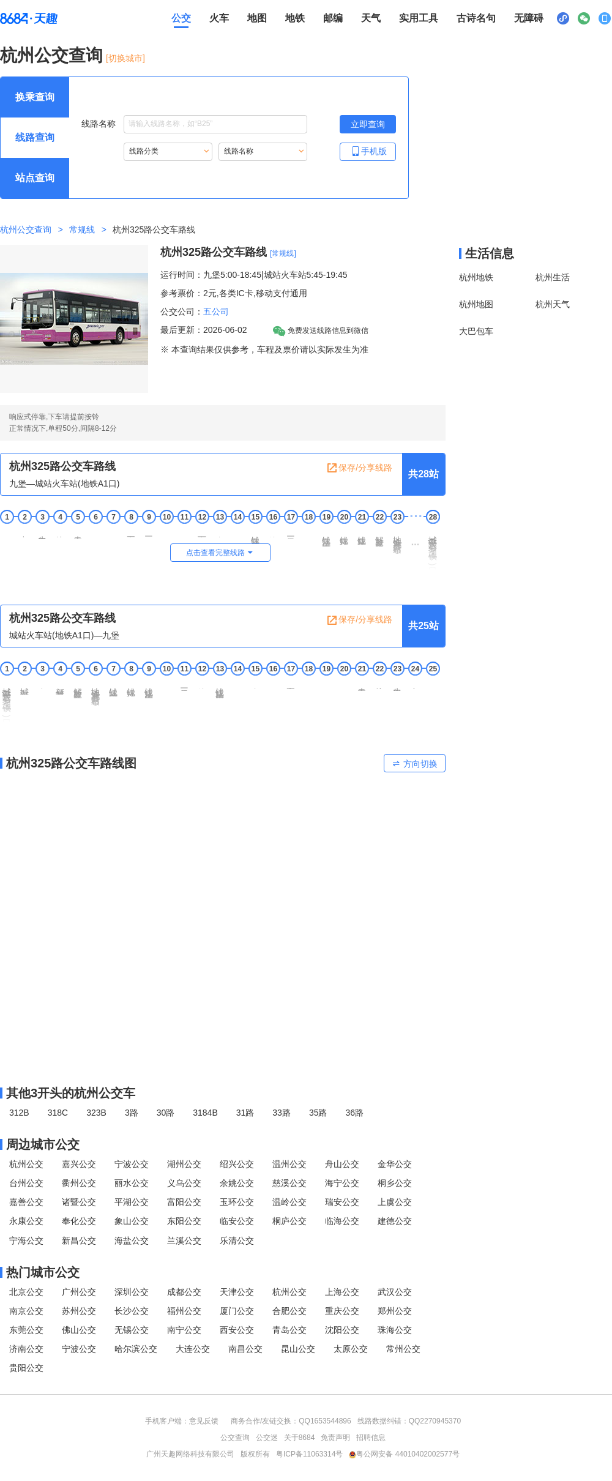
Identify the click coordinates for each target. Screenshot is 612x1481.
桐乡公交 (395, 1183)
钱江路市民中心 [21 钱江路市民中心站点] (362, 535)
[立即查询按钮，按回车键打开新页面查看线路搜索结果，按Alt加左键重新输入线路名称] (368, 124)
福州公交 (184, 1311)
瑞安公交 (342, 1202)
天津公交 (237, 1292)
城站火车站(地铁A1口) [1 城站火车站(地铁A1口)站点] (7, 700)
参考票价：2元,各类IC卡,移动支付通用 (233, 293)
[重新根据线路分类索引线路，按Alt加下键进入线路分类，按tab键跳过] (168, 152)
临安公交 (237, 1221)
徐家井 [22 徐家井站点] (379, 684)
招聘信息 (371, 1437)
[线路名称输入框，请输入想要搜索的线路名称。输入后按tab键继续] (215, 124)
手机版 (368, 150)
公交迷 (267, 1437)
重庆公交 (342, 1311)
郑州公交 (395, 1311)
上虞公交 (395, 1202)
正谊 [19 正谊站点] (326, 683)
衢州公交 (79, 1183)
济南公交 (26, 1349)
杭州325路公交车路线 (213, 252)
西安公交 (237, 1330)
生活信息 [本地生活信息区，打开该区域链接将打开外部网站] (489, 253)
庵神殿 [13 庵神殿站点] (220, 532)
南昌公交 (245, 1349)
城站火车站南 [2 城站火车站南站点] (24, 686)
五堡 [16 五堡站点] (273, 683)
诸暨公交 (79, 1202)
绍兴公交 (237, 1164)
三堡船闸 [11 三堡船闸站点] (184, 684)
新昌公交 (79, 1240)
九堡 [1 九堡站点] (7, 531)
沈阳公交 (342, 1330)
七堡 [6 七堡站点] (95, 531)
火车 (219, 18)
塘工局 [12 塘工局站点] (202, 684)
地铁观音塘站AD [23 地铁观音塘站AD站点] (397, 542)
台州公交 (26, 1183)
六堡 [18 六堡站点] (308, 683)
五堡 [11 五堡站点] (184, 531)
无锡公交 (131, 1330)
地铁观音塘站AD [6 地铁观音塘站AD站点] (95, 694)
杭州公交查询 (51, 55)
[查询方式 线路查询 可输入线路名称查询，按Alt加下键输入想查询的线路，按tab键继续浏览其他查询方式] (35, 138)
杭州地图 (476, 304)
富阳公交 (184, 1202)
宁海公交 (26, 1240)
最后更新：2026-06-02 (203, 330)
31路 (245, 1112)
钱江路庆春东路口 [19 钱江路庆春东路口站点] (326, 536)
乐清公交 (237, 1240)
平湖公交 (131, 1202)
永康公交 (26, 1221)
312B (19, 1112)
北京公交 (26, 1292)
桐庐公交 (289, 1221)
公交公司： (181, 311)
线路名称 (194, 124)
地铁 (295, 18)
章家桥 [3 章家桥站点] (42, 684)
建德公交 (395, 1221)
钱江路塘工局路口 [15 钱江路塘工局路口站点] (255, 536)
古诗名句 (476, 18)
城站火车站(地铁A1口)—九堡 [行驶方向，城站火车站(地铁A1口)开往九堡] (64, 635)
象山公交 (131, 1221)
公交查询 (235, 1437)
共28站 (423, 474)
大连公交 (193, 1349)
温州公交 (289, 1164)
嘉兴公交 (79, 1164)
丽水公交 (131, 1183)
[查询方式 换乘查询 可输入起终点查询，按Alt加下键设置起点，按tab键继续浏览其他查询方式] (35, 97)
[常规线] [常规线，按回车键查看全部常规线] (283, 253)
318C (58, 1112)
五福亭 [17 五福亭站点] (291, 684)
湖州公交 (184, 1164)
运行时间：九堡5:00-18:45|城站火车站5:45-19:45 (254, 275)
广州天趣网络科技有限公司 (190, 1454)
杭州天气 (553, 304)
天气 (371, 18)
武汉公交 (395, 1292)
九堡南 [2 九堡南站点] (24, 532)
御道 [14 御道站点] (237, 531)
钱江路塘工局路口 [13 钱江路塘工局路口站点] (220, 688)
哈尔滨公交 (135, 1349)
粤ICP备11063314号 (309, 1454)
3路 (131, 1112)
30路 (166, 1112)
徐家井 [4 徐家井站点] (60, 532)
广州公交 (79, 1292)
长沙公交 (131, 1311)
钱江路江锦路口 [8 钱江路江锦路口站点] (131, 687)
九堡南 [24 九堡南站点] (415, 684)
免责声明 (335, 1437)
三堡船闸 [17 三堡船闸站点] (291, 533)
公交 (181, 18)
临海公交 (342, 1221)
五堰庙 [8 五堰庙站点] (131, 532)
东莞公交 (26, 1330)
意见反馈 (203, 1421)
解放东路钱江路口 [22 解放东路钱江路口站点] (379, 536)
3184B (205, 1112)
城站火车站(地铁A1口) (433, 548)
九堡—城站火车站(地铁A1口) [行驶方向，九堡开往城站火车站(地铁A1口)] (64, 483)
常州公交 (403, 1349)
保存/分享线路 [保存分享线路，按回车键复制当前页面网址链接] (359, 468)
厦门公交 (237, 1311)
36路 (354, 1112)
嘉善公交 (26, 1202)
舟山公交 (342, 1164)
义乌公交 (184, 1183)
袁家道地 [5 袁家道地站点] (78, 533)
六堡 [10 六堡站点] (166, 531)
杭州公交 (26, 1164)
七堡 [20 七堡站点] (344, 683)
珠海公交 (395, 1330)
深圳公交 (131, 1292)
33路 (281, 1112)
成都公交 (184, 1292)
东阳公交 (184, 1221)
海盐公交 (131, 1240)
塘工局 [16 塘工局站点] (273, 532)
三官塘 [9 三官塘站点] (149, 532)
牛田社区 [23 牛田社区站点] (397, 684)
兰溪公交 (184, 1240)
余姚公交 (237, 1183)
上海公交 (342, 1292)
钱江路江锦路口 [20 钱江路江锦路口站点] (344, 535)
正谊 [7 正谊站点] (113, 531)
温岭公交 (289, 1202)
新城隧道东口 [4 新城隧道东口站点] (60, 686)
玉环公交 (237, 1202)
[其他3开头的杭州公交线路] (223, 1093)
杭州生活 (553, 277)
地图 (257, 18)
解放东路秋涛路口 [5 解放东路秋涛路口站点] (78, 688)
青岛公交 (289, 1330)
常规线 (82, 229)
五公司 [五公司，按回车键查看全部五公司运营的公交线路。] (216, 311)
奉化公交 (79, 1221)
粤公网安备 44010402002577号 (404, 1454)
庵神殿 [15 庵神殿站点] (255, 684)
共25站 (423, 626)
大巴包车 (476, 331)
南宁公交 (184, 1330)
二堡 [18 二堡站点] (308, 531)
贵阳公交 (26, 1368)
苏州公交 (79, 1311)
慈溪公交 (289, 1183)
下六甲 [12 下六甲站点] (202, 532)
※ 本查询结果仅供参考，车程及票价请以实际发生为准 (264, 349)
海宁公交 (342, 1183)
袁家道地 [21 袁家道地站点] (362, 684)
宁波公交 (131, 1164)
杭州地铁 (476, 277)
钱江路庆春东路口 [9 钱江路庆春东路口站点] (149, 688)
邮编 (333, 18)
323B (96, 1112)
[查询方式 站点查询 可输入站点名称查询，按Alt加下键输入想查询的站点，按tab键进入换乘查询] (35, 178)
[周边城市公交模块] (223, 1144)
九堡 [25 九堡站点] (433, 683)
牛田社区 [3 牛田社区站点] (42, 533)
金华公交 (395, 1164)
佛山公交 (79, 1330)
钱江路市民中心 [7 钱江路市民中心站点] (113, 687)
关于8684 (299, 1437)
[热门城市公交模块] (223, 1272)
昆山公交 (298, 1349)
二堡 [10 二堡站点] (166, 683)
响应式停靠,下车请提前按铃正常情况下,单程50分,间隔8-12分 (63, 422)
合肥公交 (289, 1311)
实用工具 (418, 18)
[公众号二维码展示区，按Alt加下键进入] (584, 18)
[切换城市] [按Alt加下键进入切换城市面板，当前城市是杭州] (125, 58)
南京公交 (26, 1311)
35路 (318, 1112)
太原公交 (351, 1349)
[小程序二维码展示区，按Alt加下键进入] (563, 18)
